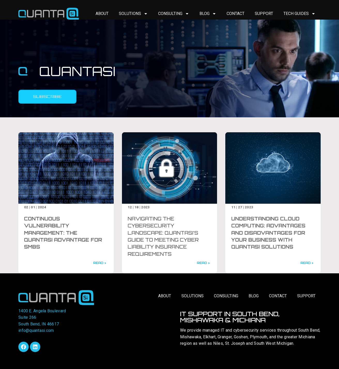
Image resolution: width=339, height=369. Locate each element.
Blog (207, 13)
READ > (99, 263)
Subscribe (47, 96)
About (102, 13)
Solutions (133, 13)
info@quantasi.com (36, 330)
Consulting (173, 13)
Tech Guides (299, 13)
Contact (235, 13)
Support (264, 13)
